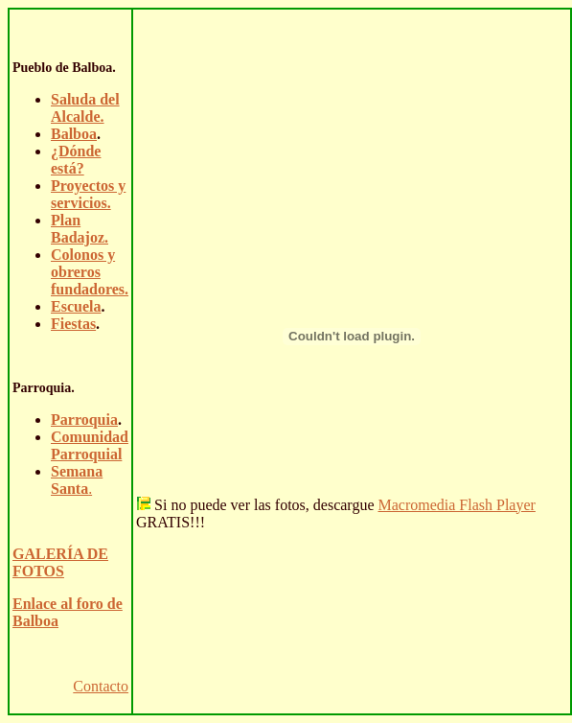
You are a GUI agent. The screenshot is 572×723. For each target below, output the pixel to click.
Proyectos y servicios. (88, 194)
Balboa (74, 134)
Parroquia (84, 419)
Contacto (100, 686)
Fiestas (73, 323)
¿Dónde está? (76, 159)
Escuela (76, 306)
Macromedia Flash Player (456, 505)
